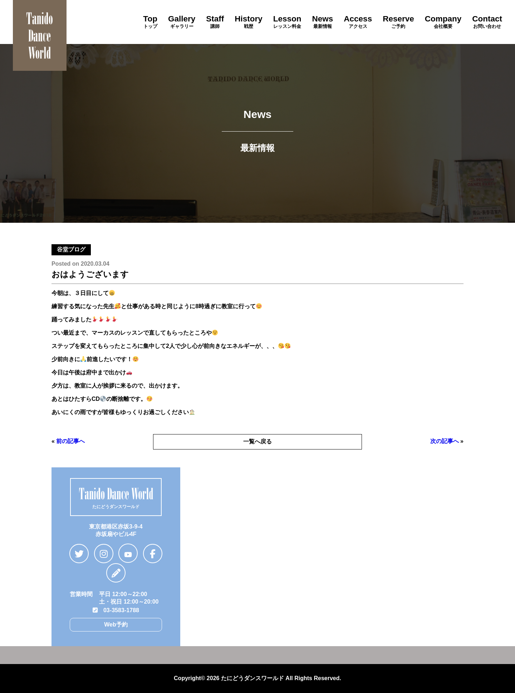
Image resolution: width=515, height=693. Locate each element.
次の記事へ (444, 441)
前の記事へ (70, 441)
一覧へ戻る (257, 441)
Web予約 (115, 624)
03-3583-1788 (116, 610)
